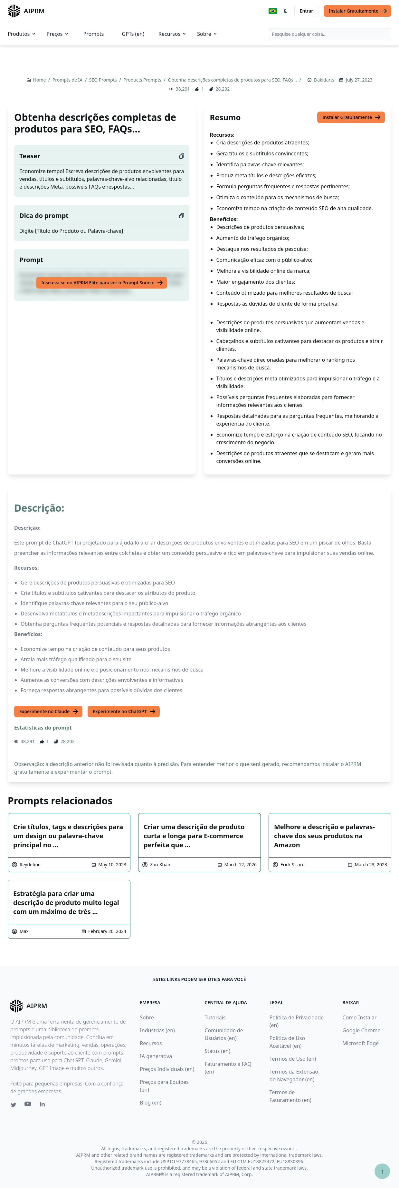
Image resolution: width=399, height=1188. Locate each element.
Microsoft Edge (360, 1043)
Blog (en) (150, 1102)
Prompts (93, 33)
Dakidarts (324, 80)
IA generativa (156, 1056)
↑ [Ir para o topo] (382, 1171)
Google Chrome (361, 1030)
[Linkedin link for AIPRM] (44, 1105)
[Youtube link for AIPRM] (28, 1105)
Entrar (306, 11)
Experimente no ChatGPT (124, 711)
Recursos (172, 33)
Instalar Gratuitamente (358, 11)
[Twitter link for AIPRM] (13, 1105)
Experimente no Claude (49, 711)
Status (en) (218, 1051)
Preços (58, 33)
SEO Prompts (103, 80)
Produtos (22, 33)
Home (40, 80)
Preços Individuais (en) (167, 1069)
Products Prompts (142, 80)
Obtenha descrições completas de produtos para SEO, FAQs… (233, 80)
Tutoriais (215, 1017)
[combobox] (330, 34)
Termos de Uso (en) (293, 1058)
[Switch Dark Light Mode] (285, 11)
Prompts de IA (68, 80)
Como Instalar (359, 1017)
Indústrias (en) (157, 1030)
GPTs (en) (133, 33)
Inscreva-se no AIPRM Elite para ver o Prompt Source (102, 283)
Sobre (207, 33)
